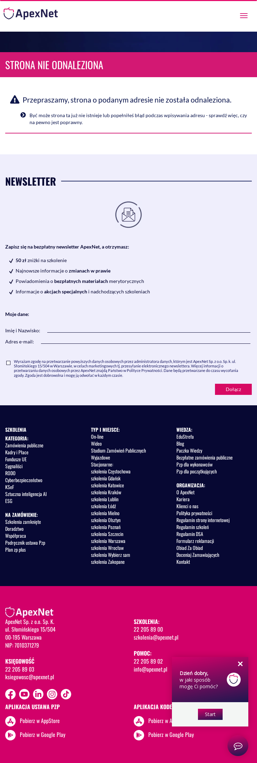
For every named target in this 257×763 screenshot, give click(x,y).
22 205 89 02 (148, 661)
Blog (180, 443)
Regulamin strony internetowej (203, 519)
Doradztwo (14, 528)
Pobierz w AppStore (40, 720)
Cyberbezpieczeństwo (23, 480)
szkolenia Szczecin (107, 533)
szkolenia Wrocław (107, 547)
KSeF (9, 486)
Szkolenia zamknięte (23, 521)
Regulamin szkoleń (192, 526)
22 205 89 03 (19, 669)
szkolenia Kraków (106, 492)
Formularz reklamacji (195, 540)
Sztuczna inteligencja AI (26, 493)
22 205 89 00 (148, 629)
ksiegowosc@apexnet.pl (29, 677)
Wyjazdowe (100, 457)
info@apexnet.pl (150, 669)
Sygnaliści (14, 466)
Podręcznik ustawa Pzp (25, 542)
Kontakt (183, 561)
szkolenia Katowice (107, 485)
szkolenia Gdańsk (106, 478)
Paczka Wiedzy (189, 450)
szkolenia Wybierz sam (110, 554)
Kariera (183, 499)
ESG (8, 500)
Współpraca (15, 535)
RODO (10, 473)
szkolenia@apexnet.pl (156, 637)
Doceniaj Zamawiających (197, 554)
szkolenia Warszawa (108, 540)
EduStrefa (185, 436)
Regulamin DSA (189, 533)
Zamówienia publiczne (24, 445)
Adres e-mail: (19, 341)
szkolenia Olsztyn (106, 519)
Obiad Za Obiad (189, 547)
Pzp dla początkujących (196, 471)
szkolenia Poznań (106, 526)
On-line (97, 436)
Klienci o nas (187, 506)
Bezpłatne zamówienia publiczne (204, 457)
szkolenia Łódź (103, 506)
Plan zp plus (15, 549)
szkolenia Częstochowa (111, 471)
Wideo (96, 443)
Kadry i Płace (16, 452)
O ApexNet (185, 492)
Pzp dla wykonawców (194, 464)
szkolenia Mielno (105, 513)
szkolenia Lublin (104, 499)
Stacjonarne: (102, 464)
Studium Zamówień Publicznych (118, 450)
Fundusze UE (16, 459)
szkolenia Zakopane (108, 561)
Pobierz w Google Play (42, 734)
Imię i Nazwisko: (22, 330)
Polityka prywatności (194, 513)
